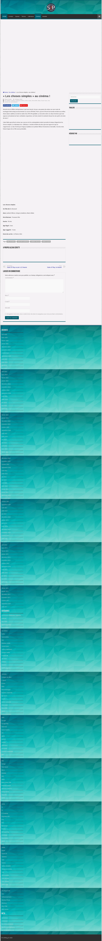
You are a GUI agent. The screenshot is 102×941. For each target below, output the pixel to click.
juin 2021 (4, 514)
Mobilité (44, 16)
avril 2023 (4, 446)
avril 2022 (4, 483)
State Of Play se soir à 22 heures (17, 266)
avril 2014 (4, 523)
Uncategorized (5, 890)
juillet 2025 (4, 362)
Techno (24, 16)
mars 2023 (4, 449)
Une (49, 100)
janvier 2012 (4, 591)
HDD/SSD (4, 726)
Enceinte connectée (6, 692)
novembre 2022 (5, 461)
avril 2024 (4, 408)
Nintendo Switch (6, 785)
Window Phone (5, 900)
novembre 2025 (5, 350)
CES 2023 (4, 658)
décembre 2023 (5, 421)
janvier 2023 (4, 455)
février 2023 (4, 452)
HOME (4, 16)
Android (3, 618)
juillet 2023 (4, 436)
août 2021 (4, 507)
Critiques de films (20, 100)
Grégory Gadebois (23, 241)
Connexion (4, 921)
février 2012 (4, 588)
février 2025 (4, 378)
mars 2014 (4, 526)
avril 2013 (4, 545)
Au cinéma (12, 92)
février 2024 (4, 415)
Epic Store (4, 696)
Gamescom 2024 (6, 714)
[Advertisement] (51, 36)
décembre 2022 (5, 458)
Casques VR (4, 655)
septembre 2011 (6, 603)
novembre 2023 (5, 424)
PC (2, 807)
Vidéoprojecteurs (6, 897)
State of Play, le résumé (51, 266)
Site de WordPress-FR (7, 930)
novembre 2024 (5, 387)
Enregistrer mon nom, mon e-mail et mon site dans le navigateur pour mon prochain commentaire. (35, 314)
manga (3, 764)
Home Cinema (5, 730)
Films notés (28, 100)
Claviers (3, 665)
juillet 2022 (4, 473)
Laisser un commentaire (11, 102)
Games (17, 16)
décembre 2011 (5, 594)
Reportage (4, 826)
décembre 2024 (5, 384)
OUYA (3, 804)
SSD (2, 844)
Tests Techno (5, 881)
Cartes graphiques (6, 649)
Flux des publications (7, 924)
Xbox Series (4, 909)
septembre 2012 (6, 566)
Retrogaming (5, 832)
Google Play (4, 723)
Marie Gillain (46, 241)
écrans (3, 683)
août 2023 (4, 433)
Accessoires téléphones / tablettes (11, 615)
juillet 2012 (4, 572)
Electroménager (6, 689)
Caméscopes (5, 646)
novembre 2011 (5, 597)
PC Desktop (4, 813)
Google (3, 720)
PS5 (2, 822)
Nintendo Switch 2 (6, 788)
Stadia (3, 847)
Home (5, 92)
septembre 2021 (6, 504)
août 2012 (4, 569)
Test (2, 872)
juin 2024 (4, 402)
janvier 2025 (4, 381)
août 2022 (4, 470)
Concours (4, 671)
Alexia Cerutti (8, 99)
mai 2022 (4, 480)
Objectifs (4, 795)
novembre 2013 (5, 532)
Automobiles (5, 637)
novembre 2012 (5, 560)
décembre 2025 (5, 347)
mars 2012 (4, 585)
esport (3, 699)
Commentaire (9, 277)
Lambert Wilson (35, 241)
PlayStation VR (5, 816)
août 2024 (4, 396)
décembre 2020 (5, 517)
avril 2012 (4, 582)
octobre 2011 (5, 600)
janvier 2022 (4, 492)
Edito (2, 686)
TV (2, 887)
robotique (4, 835)
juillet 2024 (4, 399)
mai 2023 (4, 442)
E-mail (7, 301)
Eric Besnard (11, 241)
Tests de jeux (5, 878)
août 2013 (4, 538)
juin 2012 (4, 576)
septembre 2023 (6, 430)
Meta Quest (4, 767)
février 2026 (4, 340)
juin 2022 (4, 477)
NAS (2, 776)
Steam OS (4, 853)
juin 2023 (4, 439)
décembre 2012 (5, 557)
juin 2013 (4, 542)
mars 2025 (4, 374)
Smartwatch (4, 838)
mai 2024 (4, 405)
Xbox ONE (4, 906)
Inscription (4, 918)
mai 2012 (4, 579)
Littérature (31, 16)
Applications (5, 627)
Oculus (3, 798)
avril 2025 (4, 371)
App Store (4, 621)
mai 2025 (4, 368)
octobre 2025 (5, 353)
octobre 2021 (5, 501)
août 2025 (4, 359)
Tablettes (4, 856)
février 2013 (4, 551)
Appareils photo (6, 624)
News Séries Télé (6, 782)
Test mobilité (5, 875)
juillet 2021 (4, 511)
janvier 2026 (4, 343)
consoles (4, 674)
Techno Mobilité (6, 866)
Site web (7, 308)
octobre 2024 (5, 390)
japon (3, 736)
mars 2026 (4, 337)
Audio (3, 634)
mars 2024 (4, 412)
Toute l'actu (44, 100)
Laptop (3, 742)
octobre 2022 (5, 464)
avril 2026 (4, 334)
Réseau (3, 829)
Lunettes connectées (7, 751)
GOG (2, 717)
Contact (11, 16)
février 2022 (4, 489)
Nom (7, 295)
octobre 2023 (5, 427)
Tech (2, 860)
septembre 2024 (6, 393)
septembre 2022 (6, 467)
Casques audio (5, 652)
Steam (3, 850)
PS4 (2, 819)
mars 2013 (4, 548)
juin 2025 (4, 365)
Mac (2, 754)
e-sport (3, 680)
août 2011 (4, 607)
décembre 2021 (5, 495)
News (39, 100)
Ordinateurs (4, 801)
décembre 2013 (5, 529)
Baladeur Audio (5, 643)
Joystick (3, 739)
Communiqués (5, 668)
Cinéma (38, 16)
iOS (2, 733)
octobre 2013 (5, 535)
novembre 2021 (5, 498)
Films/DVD (34, 100)
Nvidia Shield (5, 791)
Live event (4, 748)
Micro (3, 770)
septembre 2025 (6, 356)
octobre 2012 (5, 563)
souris (3, 841)
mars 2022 (4, 486)
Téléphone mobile (6, 869)
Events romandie (6, 702)
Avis (2, 640)
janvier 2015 (4, 520)
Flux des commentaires (8, 927)
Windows (4, 903)
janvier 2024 (4, 418)
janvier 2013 (4, 554)
